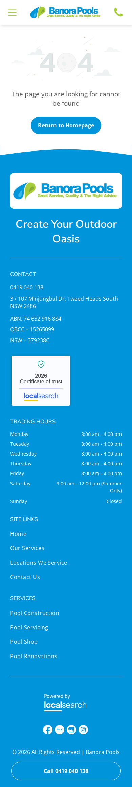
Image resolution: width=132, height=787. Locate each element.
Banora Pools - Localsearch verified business (41, 381)
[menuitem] (38, 535)
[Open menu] (12, 12)
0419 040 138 (26, 287)
